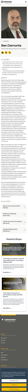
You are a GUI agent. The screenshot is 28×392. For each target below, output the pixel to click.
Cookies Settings (14, 380)
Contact (3, 342)
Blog (2, 352)
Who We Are (4, 338)
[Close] (26, 370)
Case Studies (4, 355)
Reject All (14, 385)
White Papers (4, 359)
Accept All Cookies (14, 389)
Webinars (3, 357)
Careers (3, 340)
